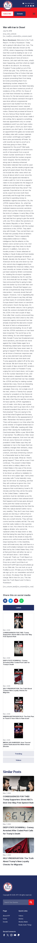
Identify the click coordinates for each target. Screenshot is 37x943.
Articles (21, 919)
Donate (5, 922)
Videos (21, 916)
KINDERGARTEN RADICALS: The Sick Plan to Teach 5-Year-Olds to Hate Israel (18, 717)
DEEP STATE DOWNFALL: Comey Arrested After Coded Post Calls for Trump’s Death (16, 662)
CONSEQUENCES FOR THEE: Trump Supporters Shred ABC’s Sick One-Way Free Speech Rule (17, 634)
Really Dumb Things (25, 925)
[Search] (31, 902)
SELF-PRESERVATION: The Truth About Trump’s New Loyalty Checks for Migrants (17, 690)
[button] (34, 13)
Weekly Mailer (23, 922)
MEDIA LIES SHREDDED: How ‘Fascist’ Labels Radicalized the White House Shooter (17, 744)
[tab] (18, 607)
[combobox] (16, 902)
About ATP (6, 916)
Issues (5, 919)
